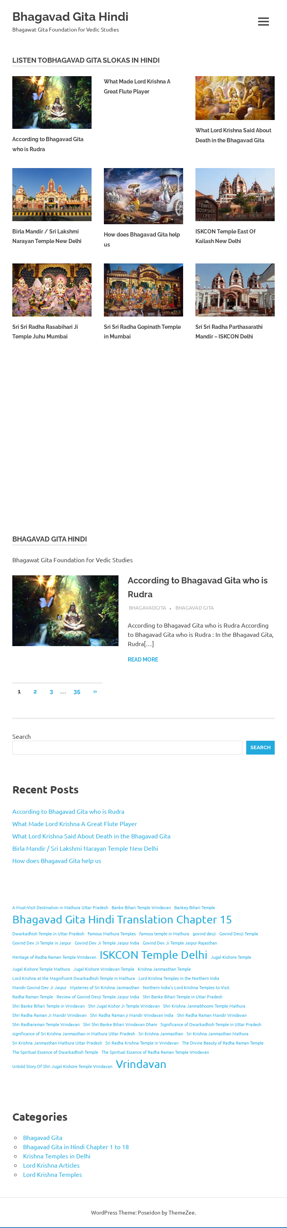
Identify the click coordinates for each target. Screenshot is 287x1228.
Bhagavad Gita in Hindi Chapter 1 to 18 (76, 1147)
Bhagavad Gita (194, 608)
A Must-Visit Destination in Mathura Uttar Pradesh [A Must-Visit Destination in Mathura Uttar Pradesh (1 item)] (60, 908)
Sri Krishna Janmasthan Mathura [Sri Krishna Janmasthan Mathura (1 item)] (218, 1034)
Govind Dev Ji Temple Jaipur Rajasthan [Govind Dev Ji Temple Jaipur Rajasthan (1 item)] (180, 943)
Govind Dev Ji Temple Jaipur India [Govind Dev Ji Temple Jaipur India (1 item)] (107, 943)
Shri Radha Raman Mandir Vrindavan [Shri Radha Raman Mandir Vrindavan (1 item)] (212, 1016)
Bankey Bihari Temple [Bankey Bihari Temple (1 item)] (194, 908)
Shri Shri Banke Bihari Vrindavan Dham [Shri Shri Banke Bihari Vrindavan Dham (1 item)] (120, 1025)
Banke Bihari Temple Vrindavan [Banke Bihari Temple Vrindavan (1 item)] (141, 908)
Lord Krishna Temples (52, 1175)
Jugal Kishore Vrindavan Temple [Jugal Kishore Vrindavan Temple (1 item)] (103, 969)
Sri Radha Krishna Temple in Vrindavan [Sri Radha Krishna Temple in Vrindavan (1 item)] (142, 1043)
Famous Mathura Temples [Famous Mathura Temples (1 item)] (112, 934)
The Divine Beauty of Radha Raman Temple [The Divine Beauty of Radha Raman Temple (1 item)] (223, 1043)
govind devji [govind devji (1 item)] (204, 934)
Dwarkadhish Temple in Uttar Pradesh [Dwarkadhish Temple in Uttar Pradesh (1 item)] (48, 934)
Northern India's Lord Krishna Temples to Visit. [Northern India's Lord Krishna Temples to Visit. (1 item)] (186, 988)
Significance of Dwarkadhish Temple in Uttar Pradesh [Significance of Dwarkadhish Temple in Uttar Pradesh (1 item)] (210, 1025)
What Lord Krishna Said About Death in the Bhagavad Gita (228, 140)
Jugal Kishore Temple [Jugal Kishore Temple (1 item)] (231, 958)
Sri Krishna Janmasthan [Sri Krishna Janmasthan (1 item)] (160, 1034)
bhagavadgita (147, 608)
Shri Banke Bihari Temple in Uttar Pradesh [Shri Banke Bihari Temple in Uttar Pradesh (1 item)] (182, 997)
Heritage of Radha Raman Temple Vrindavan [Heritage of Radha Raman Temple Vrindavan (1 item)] (54, 958)
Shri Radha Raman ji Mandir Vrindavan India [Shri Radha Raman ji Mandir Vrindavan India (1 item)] (132, 1016)
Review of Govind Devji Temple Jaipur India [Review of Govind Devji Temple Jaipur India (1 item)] (98, 997)
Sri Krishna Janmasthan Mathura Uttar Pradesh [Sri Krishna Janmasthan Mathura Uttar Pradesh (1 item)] (57, 1043)
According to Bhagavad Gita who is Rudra (68, 812)
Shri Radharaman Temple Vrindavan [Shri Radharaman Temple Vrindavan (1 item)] (46, 1025)
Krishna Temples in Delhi (56, 1156)
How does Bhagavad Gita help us (56, 861)
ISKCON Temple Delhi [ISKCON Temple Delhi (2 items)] (153, 955)
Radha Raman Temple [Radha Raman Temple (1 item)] (32, 997)
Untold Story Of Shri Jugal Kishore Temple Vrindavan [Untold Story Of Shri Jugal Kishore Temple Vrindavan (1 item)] (62, 1067)
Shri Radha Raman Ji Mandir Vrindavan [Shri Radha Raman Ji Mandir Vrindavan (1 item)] (49, 1016)
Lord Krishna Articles (51, 1166)
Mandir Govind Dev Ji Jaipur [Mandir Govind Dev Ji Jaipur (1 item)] (39, 988)
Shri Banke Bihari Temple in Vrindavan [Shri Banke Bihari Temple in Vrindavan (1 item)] (48, 1006)
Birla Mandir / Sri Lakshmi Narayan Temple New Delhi (85, 849)
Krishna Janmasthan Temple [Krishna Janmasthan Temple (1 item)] (164, 969)
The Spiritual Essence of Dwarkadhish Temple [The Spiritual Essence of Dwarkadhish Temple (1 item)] (55, 1053)
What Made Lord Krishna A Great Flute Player (74, 824)
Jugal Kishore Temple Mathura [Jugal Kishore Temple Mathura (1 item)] (41, 969)
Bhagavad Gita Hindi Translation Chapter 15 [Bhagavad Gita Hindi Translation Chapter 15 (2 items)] (122, 919)
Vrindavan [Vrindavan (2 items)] (141, 1064)
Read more (143, 661)
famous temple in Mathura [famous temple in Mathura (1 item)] (164, 934)
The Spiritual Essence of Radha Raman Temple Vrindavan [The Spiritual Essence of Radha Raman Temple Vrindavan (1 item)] (155, 1053)
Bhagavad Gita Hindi (77, 16)
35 (76, 692)
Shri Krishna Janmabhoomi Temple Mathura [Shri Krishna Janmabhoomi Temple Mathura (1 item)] (204, 1006)
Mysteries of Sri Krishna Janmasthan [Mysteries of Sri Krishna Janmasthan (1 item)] (104, 988)
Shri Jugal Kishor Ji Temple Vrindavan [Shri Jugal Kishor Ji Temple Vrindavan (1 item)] (124, 1006)
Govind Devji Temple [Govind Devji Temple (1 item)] (238, 934)
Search (21, 737)
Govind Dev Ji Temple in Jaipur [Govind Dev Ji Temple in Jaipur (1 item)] (41, 943)
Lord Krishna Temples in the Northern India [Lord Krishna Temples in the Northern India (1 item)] (178, 979)
